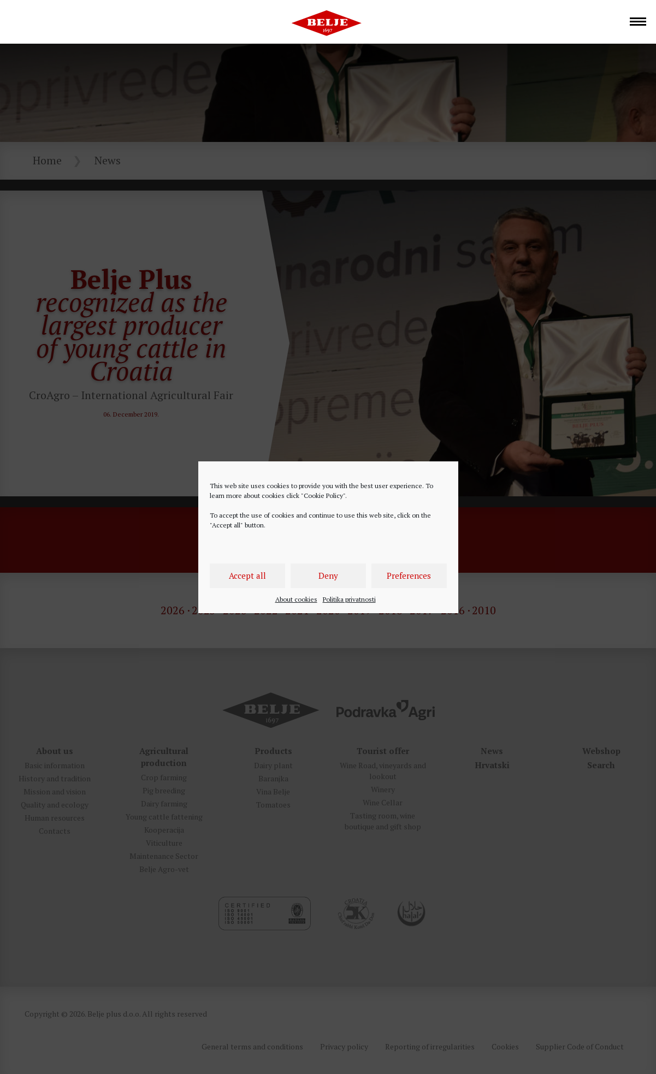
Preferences (409, 575)
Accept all (247, 575)
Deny (328, 575)
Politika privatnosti (349, 599)
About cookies (296, 599)
